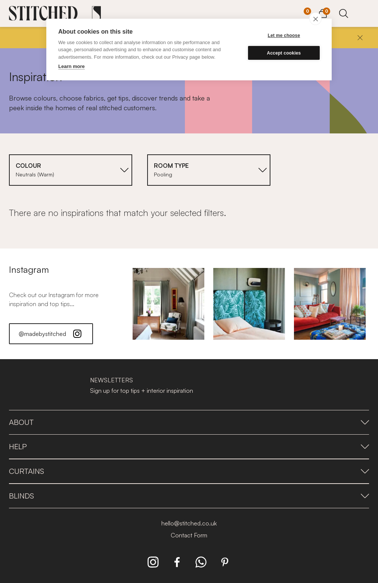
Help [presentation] (189, 446)
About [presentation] (189, 422)
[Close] (360, 37)
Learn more (71, 66)
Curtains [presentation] (189, 471)
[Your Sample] (301, 13)
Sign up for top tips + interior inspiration (141, 390)
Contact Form (189, 535)
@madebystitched (51, 333)
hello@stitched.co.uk (189, 523)
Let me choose (284, 35)
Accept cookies (284, 53)
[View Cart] (322, 12)
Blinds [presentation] (189, 495)
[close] (315, 18)
